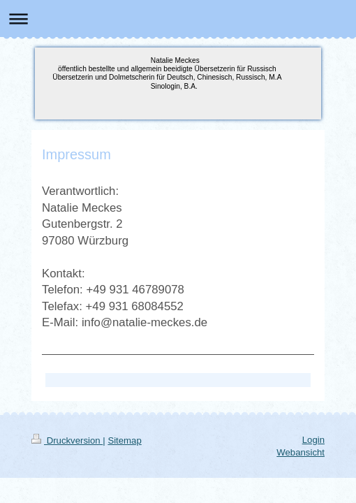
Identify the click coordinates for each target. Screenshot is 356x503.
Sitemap (124, 440)
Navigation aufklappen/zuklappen (178, 18)
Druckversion (67, 440)
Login (313, 440)
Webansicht (300, 452)
